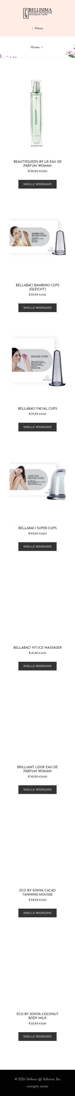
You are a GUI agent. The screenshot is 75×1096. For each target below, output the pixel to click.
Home (35, 47)
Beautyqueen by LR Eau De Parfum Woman (38, 164)
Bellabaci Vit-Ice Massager (37, 647)
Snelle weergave (37, 184)
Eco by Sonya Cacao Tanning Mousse (37, 892)
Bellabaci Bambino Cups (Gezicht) (37, 287)
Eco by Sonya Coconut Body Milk (38, 1016)
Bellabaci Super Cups (37, 528)
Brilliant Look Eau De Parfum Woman (37, 769)
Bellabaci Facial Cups (37, 408)
